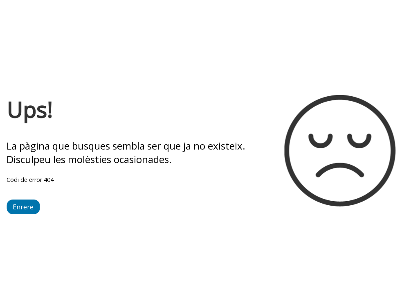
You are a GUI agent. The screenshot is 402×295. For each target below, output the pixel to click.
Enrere (23, 206)
